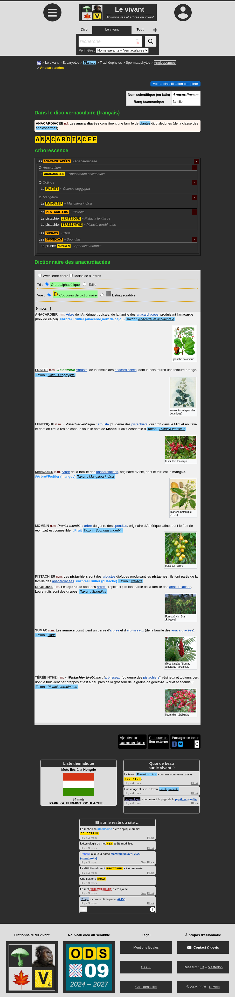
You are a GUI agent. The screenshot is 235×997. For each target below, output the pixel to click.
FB (202, 966)
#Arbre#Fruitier (92, 319)
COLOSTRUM (89, 833)
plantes (145, 123)
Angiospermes (165, 62)
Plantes (89, 62)
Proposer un (158, 740)
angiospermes (46, 128)
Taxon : (150, 319)
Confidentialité (146, 985)
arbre (88, 526)
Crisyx (85, 897)
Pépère (85, 853)
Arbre (70, 314)
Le (65, 188)
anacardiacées (147, 314)
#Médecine (105, 828)
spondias (120, 526)
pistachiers (140, 424)
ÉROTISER (114, 867)
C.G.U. (146, 966)
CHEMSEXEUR (101, 887)
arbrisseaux (135, 630)
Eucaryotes (71, 62)
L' (73, 174)
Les (67, 161)
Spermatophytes (138, 62)
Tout (143, 861)
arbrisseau (113, 677)
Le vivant (52, 62)
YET (110, 843)
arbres (101, 587)
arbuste (103, 424)
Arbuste (81, 370)
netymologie (132, 798)
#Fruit (77, 530)
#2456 (121, 897)
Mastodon (215, 966)
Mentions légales (146, 946)
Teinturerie (66, 370)
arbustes (108, 576)
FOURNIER (133, 779)
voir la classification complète (175, 84)
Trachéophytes (111, 62)
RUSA (101, 877)
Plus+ (194, 782)
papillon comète (186, 798)
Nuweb (214, 985)
